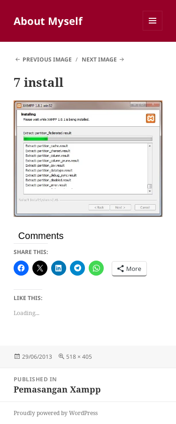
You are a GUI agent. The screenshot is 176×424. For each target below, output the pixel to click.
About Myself (48, 21)
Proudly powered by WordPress (56, 413)
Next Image (99, 59)
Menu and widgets (152, 30)
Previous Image (47, 59)
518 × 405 (79, 357)
